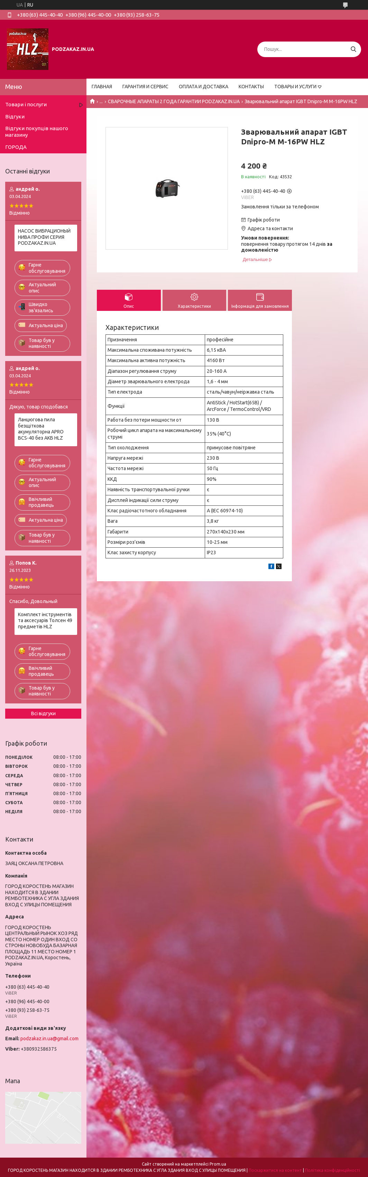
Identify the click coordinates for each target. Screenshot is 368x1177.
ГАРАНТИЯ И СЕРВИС (145, 86)
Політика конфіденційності (332, 1170)
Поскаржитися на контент (275, 1170)
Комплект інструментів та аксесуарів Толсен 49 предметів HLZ (45, 620)
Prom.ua (218, 1164)
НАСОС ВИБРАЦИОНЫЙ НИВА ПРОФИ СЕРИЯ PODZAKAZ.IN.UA (44, 237)
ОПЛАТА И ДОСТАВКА (203, 86)
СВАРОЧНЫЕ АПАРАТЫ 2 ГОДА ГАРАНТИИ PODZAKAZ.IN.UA (174, 101)
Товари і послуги (26, 104)
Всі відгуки (43, 713)
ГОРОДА (16, 147)
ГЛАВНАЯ (102, 86)
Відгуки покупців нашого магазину (36, 131)
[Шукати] (353, 49)
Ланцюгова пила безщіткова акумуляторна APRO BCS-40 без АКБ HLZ (41, 429)
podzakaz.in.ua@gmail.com (49, 1038)
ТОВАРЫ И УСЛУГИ (295, 86)
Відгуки (15, 116)
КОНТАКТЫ (251, 86)
